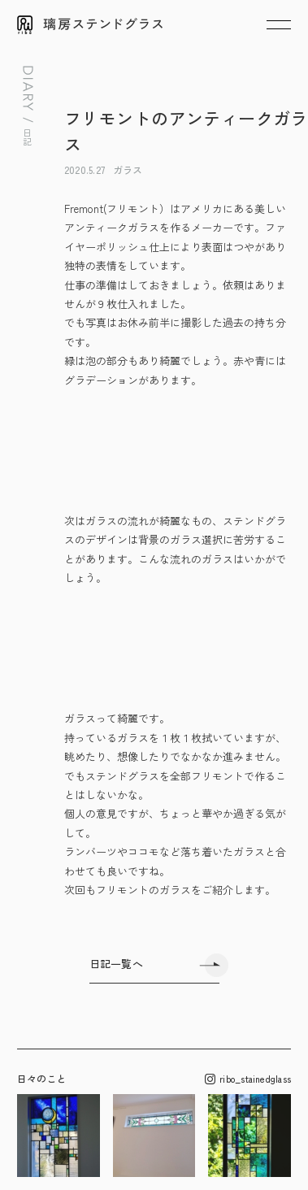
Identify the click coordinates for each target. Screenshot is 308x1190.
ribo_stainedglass (248, 1079)
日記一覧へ (116, 963)
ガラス (128, 169)
